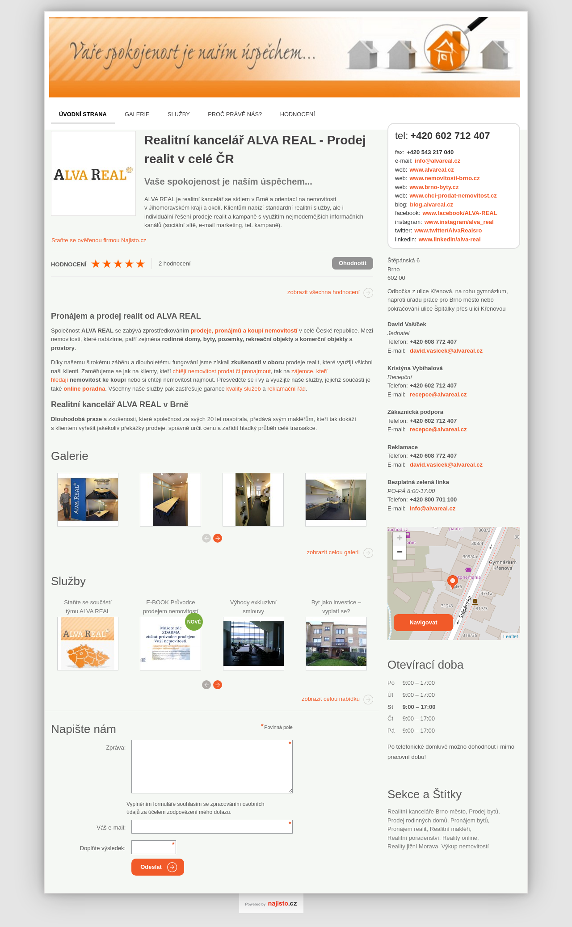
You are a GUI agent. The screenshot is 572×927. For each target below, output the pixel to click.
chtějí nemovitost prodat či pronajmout (221, 371)
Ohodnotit (352, 263)
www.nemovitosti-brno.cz (444, 178)
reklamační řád (286, 388)
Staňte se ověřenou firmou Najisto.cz (98, 240)
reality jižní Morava (412, 846)
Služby (179, 114)
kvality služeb (243, 388)
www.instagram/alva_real (459, 222)
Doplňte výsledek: (103, 848)
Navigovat (423, 622)
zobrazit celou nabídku (331, 698)
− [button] (400, 553)
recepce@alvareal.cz (438, 394)
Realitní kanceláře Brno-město (426, 811)
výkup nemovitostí (465, 846)
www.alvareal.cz (431, 169)
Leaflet (510, 636)
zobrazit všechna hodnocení (323, 292)
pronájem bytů (469, 820)
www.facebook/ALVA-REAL (459, 213)
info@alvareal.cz (437, 160)
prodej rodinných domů (417, 820)
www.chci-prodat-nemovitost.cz (452, 195)
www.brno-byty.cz (433, 187)
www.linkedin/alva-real (450, 239)
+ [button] (400, 539)
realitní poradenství (413, 837)
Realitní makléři (450, 829)
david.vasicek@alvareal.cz (446, 350)
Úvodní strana (83, 114)
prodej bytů (483, 811)
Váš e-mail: (111, 827)
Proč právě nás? (235, 114)
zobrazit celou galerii (333, 552)
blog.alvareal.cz (431, 204)
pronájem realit (406, 829)
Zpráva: (116, 747)
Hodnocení (297, 114)
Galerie (137, 114)
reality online (459, 837)
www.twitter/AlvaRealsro (448, 230)
